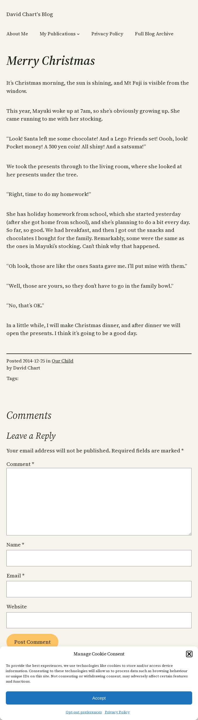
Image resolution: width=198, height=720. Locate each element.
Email (15, 575)
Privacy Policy (117, 712)
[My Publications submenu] (78, 33)
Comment (20, 464)
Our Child (62, 361)
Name (15, 544)
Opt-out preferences (84, 712)
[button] (189, 654)
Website (16, 606)
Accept (99, 697)
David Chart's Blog (29, 14)
